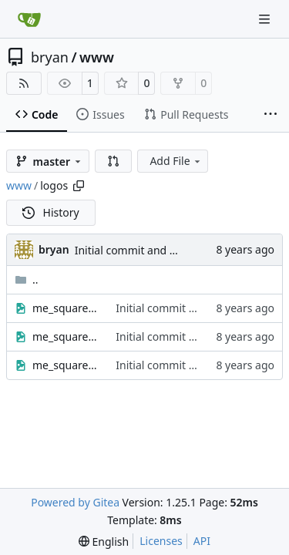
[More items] (270, 115)
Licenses (161, 540)
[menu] (104, 541)
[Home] (29, 19)
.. (27, 279)
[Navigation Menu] (265, 19)
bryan (50, 57)
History (50, 212)
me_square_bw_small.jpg (66, 308)
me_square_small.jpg (66, 365)
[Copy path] (78, 185)
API (201, 540)
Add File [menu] (176, 160)
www (96, 57)
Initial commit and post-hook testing (167, 250)
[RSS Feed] (24, 83)
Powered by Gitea (75, 502)
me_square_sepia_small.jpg (66, 336)
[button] (113, 161)
